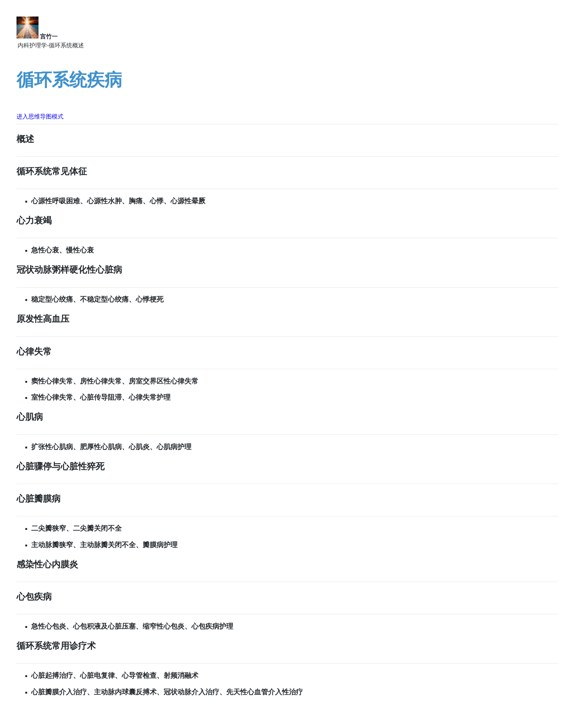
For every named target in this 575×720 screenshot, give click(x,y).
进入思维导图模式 (40, 116)
